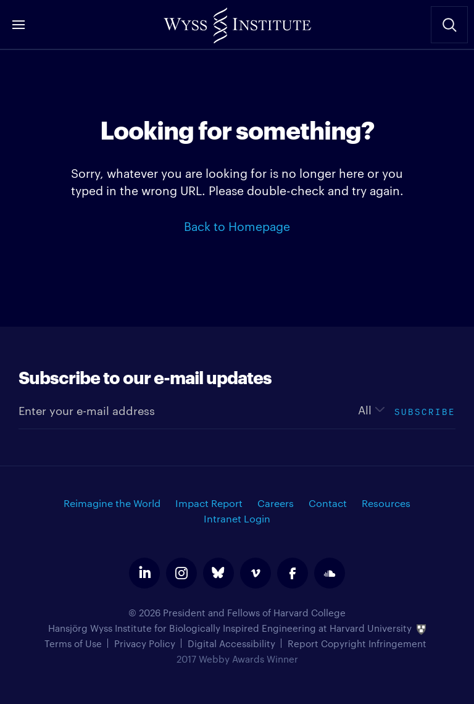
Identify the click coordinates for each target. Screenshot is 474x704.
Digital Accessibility (231, 643)
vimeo (255, 573)
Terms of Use (73, 643)
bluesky (218, 573)
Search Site (449, 24)
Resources (386, 503)
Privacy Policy (144, 643)
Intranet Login (237, 518)
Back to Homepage (237, 225)
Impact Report (209, 503)
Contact (328, 503)
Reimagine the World (112, 503)
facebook (292, 573)
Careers (275, 503)
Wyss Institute (237, 21)
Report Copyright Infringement (357, 643)
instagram (181, 573)
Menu (18, 24)
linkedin (144, 573)
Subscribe (424, 410)
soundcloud (329, 573)
